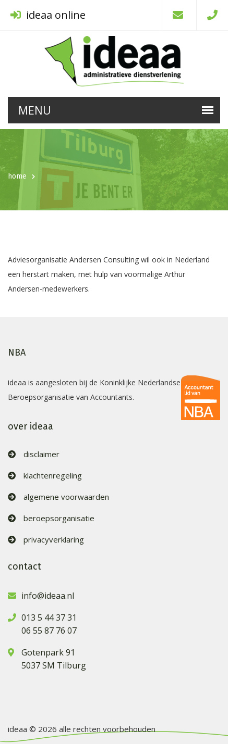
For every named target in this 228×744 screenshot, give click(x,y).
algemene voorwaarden (66, 497)
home (17, 176)
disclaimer (41, 454)
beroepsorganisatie (58, 518)
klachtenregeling (52, 476)
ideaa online (48, 15)
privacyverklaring (53, 540)
